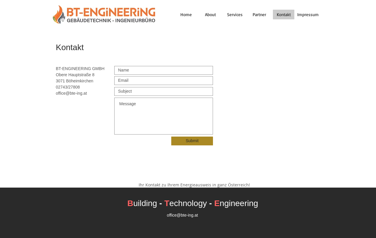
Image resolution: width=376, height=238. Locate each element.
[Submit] (192, 141)
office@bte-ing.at (71, 93)
